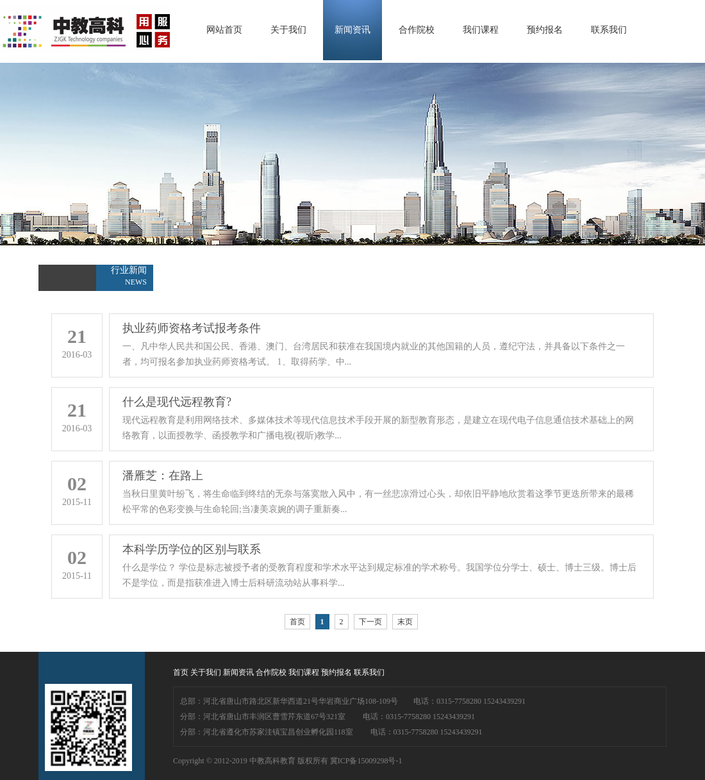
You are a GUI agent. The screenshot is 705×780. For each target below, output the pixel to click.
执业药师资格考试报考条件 (191, 328)
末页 (405, 621)
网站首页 (224, 30)
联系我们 (609, 30)
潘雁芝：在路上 (162, 475)
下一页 (370, 621)
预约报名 (545, 30)
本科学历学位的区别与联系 (191, 549)
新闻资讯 (352, 30)
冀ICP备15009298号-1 (366, 760)
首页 (297, 621)
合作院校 (417, 30)
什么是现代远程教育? (176, 401)
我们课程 (481, 30)
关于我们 (288, 30)
